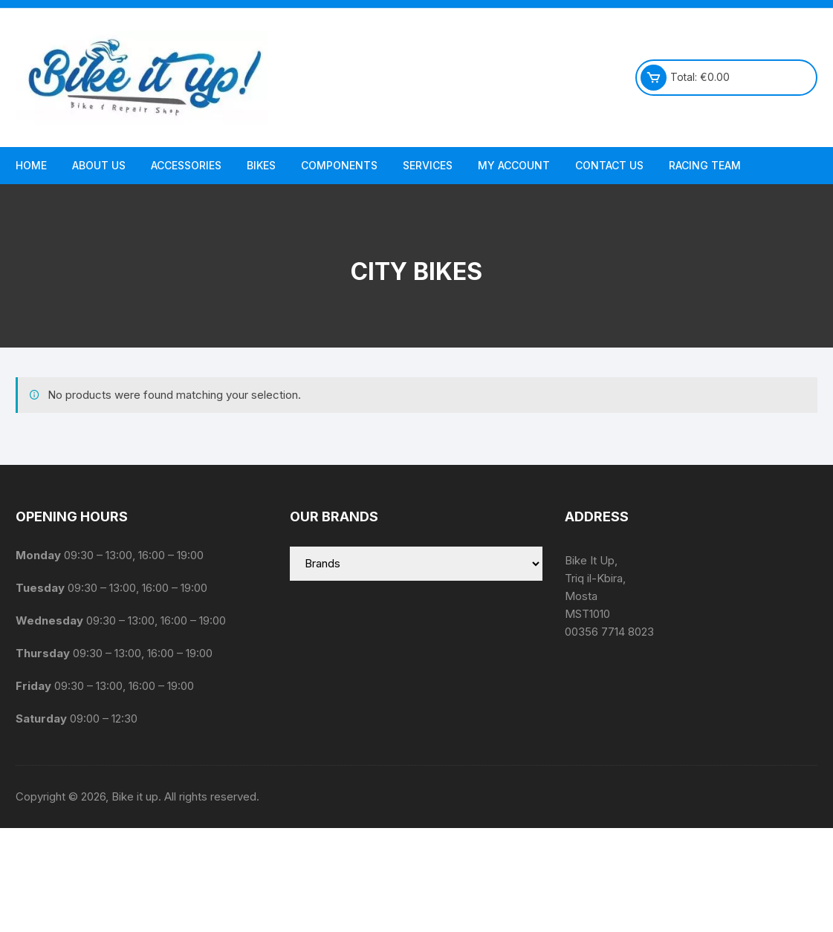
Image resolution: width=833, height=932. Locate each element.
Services (428, 165)
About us (99, 165)
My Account (514, 165)
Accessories (186, 165)
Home (31, 165)
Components (339, 165)
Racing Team (705, 165)
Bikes (261, 165)
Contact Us (609, 165)
